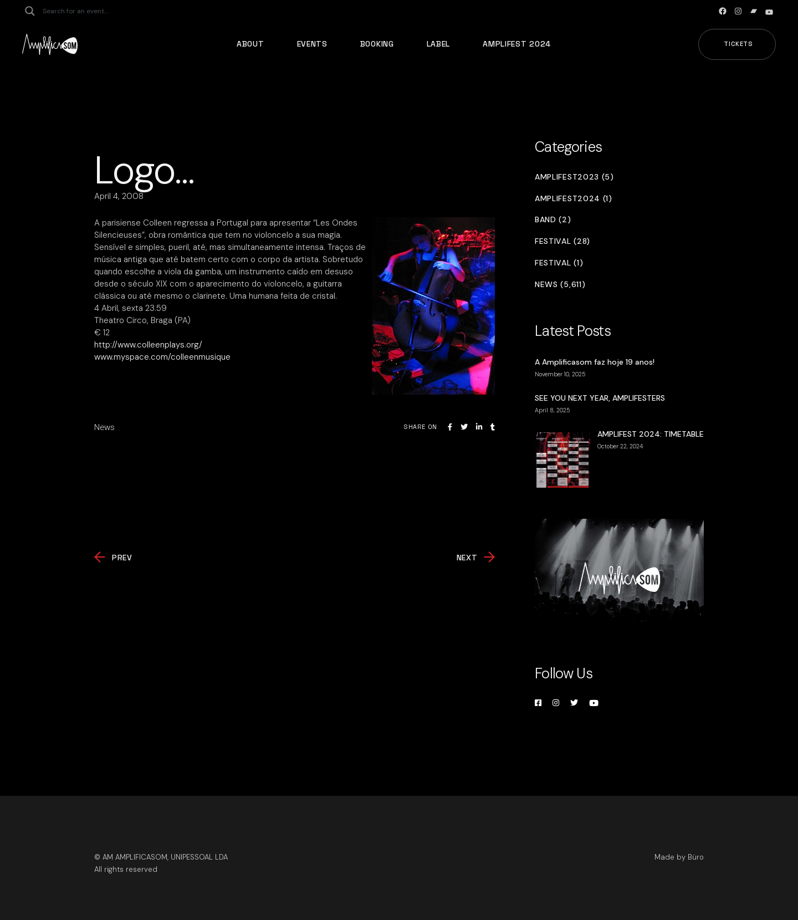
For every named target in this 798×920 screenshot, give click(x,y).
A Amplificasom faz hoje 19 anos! (594, 362)
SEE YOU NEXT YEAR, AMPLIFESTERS (600, 398)
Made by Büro (679, 857)
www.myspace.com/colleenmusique (162, 356)
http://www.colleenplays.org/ (148, 344)
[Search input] (86, 11)
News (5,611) (560, 284)
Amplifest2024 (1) (573, 198)
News (104, 427)
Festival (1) (559, 263)
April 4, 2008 (119, 196)
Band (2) (553, 219)
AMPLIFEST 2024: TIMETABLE (650, 434)
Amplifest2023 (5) (574, 177)
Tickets (738, 44)
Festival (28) (562, 241)
